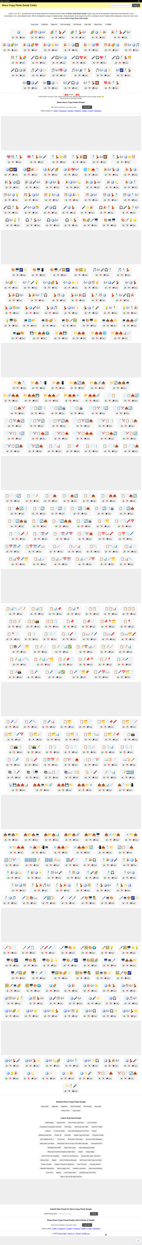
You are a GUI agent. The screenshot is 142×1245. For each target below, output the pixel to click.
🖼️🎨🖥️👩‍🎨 (83, 973)
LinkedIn (70, 111)
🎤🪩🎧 (51, 207)
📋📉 (93, 546)
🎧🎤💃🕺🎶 (129, 207)
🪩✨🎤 (86, 1073)
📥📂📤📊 (52, 834)
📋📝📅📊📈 (86, 646)
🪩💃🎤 (131, 1060)
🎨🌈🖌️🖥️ (90, 220)
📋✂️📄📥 (71, 759)
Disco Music (76, 1110)
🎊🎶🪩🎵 (132, 45)
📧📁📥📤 (16, 847)
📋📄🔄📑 (58, 508)
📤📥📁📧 (85, 785)
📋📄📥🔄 (129, 496)
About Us (71, 1233)
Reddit (84, 111)
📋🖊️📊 (49, 721)
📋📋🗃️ (33, 621)
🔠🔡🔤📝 (32, 860)
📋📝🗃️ (15, 672)
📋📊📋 (37, 608)
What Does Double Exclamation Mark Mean (61, 1152)
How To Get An (82, 1164)
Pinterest (78, 111)
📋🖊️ (34, 672)
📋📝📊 (126, 646)
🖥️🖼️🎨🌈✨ (61, 973)
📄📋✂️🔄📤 (59, 421)
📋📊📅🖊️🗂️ (18, 559)
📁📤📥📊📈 (121, 333)
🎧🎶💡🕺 (13, 220)
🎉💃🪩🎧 (12, 182)
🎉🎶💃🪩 (111, 169)
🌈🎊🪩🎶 (38, 32)
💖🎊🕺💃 (14, 157)
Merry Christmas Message (68, 1160)
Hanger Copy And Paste (81, 1135)
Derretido (68, 1135)
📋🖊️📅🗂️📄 (124, 672)
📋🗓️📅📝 (51, 759)
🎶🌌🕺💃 (123, 70)
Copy (22, 37)
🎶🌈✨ (11, 282)
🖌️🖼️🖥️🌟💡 (129, 947)
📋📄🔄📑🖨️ (104, 508)
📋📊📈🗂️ (107, 559)
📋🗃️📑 (16, 747)
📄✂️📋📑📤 (127, 421)
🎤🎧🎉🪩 (39, 57)
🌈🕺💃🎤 (58, 32)
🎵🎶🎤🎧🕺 (102, 270)
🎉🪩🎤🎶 (32, 182)
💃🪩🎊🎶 (12, 308)
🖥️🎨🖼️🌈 (90, 960)
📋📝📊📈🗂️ (43, 659)
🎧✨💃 (71, 220)
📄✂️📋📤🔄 (39, 433)
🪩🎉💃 (110, 985)
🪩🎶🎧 (90, 1011)
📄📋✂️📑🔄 (98, 408)
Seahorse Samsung (79, 1168)
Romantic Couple (97, 1135)
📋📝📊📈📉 (19, 659)
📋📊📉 (126, 559)
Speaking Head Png (45, 1135)
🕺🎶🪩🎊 (18, 885)
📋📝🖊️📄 (124, 659)
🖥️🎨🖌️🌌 (70, 960)
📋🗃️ (131, 734)
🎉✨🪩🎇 (71, 45)
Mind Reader (49, 1122)
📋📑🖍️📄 (69, 634)
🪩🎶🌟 (31, 1011)
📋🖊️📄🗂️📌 (79, 672)
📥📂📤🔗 (72, 834)
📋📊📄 (130, 546)
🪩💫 (30, 1073)
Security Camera (95, 1164)
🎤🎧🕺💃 (11, 207)
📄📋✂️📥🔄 (14, 421)
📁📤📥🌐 (98, 333)
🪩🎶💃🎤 (12, 1060)
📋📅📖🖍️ (105, 533)
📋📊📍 (74, 608)
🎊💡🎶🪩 (52, 195)
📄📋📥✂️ (17, 408)
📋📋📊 (111, 608)
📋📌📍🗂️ (108, 621)
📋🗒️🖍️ (31, 759)
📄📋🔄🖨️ (58, 408)
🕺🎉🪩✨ (34, 872)
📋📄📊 (54, 446)
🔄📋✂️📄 (12, 860)
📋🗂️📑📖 (91, 734)
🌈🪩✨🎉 (98, 32)
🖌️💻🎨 (108, 898)
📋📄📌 (73, 446)
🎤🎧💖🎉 (79, 57)
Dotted (80, 1152)
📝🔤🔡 (128, 772)
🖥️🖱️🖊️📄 (39, 973)
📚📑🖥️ (32, 772)
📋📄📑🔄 (13, 496)
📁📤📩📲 (39, 383)
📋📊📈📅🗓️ (61, 559)
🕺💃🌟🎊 (59, 157)
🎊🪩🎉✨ (72, 195)
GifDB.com (86, 1233)
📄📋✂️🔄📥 (83, 421)
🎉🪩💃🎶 (93, 182)
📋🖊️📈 (12, 721)
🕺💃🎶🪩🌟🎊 (123, 157)
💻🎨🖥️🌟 (89, 320)
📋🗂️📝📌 (112, 734)
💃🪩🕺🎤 (91, 308)
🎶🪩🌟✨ (71, 282)
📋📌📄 (88, 621)
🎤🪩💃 (69, 207)
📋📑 (31, 634)
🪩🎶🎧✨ (110, 1011)
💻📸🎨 (18, 333)
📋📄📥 (89, 496)
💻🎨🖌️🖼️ (69, 320)
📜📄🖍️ (91, 772)
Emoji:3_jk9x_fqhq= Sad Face (90, 1156)
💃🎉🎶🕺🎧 (38, 295)
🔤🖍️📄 (72, 860)
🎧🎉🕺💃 (107, 207)
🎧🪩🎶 (52, 220)
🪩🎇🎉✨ (30, 169)
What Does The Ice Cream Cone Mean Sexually (72, 1143)
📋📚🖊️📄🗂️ (19, 646)
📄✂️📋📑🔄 (14, 433)
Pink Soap (68, 1127)
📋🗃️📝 (34, 747)
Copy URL (87, 107)
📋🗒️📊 (108, 747)
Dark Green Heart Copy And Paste (91, 1160)
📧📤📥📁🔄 (83, 847)
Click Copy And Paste (81, 1127)
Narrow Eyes (44, 1160)
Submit (94, 1214)
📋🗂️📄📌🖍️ (107, 721)
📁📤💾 (61, 333)
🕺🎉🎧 (90, 860)
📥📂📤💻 (31, 834)
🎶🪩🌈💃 (51, 282)
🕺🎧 (110, 872)
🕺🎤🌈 (92, 872)
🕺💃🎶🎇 (99, 157)
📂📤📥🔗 (92, 395)
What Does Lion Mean (47, 1143)
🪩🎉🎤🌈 (51, 169)
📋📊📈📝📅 (85, 559)
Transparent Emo (96, 1143)
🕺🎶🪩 (129, 872)
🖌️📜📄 (10, 947)
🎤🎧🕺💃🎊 (121, 57)
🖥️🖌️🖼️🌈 (18, 973)
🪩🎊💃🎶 (36, 998)
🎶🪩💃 (131, 282)
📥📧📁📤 (112, 834)
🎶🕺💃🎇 (91, 83)
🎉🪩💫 (112, 182)
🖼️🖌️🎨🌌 (123, 973)
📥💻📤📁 (11, 834)
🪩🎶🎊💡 (71, 1011)
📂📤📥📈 (52, 395)
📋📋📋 (129, 608)
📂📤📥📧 (72, 395)
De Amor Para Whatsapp (94, 1139)
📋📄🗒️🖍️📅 (124, 521)
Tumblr (90, 111)
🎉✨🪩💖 (91, 45)
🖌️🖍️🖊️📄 (48, 947)
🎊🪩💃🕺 (110, 195)
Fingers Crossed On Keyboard (64, 1164)
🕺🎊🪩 (74, 872)
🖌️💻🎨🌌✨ (129, 898)
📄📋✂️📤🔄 (122, 408)
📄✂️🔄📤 (35, 446)
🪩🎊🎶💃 (129, 985)
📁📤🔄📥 (77, 383)
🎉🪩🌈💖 (30, 45)
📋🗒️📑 (126, 747)
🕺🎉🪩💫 (14, 872)
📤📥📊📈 (105, 785)
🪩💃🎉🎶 (111, 1060)
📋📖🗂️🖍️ (128, 634)
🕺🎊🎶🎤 (54, 872)
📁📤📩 (19, 383)
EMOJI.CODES (5, 1)
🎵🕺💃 (124, 270)
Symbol (78, 1233)
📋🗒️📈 (89, 747)
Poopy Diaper (90, 1152)
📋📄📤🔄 (70, 496)
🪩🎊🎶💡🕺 (14, 998)
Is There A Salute (59, 1131)
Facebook (62, 111)
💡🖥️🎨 (11, 320)
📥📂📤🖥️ (92, 834)
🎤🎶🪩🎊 (31, 207)
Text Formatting (65, 24)
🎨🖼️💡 (81, 270)
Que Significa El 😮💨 (47, 1139)
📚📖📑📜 (72, 772)
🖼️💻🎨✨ (103, 973)
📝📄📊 (110, 772)
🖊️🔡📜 (49, 898)
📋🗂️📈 (35, 734)
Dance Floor (98, 24)
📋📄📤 (51, 496)
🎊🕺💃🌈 (18, 57)
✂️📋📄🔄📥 (127, 1073)
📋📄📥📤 (109, 496)
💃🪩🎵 (52, 308)
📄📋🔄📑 (38, 408)
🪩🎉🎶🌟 (90, 985)
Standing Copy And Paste (87, 1172)
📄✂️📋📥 (61, 433)
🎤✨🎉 (87, 207)
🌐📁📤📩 (91, 169)
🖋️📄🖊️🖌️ (68, 898)
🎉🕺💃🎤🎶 (120, 32)
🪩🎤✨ (94, 998)
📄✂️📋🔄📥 (13, 446)
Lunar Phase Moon (70, 1172)
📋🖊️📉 (30, 721)
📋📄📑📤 (111, 446)
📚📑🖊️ (14, 772)
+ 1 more (108, 24)
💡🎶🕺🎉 (130, 308)
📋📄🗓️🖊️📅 (63, 533)
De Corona (61, 1139)
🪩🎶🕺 (72, 1060)
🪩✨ (49, 1073)
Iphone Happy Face (63, 1168)
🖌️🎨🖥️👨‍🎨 (88, 898)
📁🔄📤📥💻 (120, 383)
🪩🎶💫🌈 (52, 1060)
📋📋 (92, 608)
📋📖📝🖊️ (89, 634)
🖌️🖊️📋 (29, 947)
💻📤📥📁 (110, 320)
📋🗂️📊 (54, 734)
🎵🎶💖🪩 (59, 70)
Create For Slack (97, 1127)
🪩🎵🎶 (131, 998)
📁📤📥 (79, 333)
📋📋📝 (15, 621)
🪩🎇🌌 (11, 169)
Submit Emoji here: (50, 1214)
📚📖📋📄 (52, 772)
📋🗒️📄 (71, 747)
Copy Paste (34, 24)
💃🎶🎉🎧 (78, 295)
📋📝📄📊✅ (62, 646)
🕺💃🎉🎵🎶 (41, 885)
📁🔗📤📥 (11, 395)
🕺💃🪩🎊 (83, 885)
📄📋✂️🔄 (37, 421)
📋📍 (127, 621)
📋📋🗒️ (52, 621)
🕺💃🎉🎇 (79, 157)
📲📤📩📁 (105, 847)
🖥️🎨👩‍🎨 (30, 960)
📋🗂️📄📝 (129, 721)
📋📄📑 (91, 446)
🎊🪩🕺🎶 (131, 195)
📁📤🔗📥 (97, 383)
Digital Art (54, 24)
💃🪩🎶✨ (71, 308)
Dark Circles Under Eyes (76, 1122)
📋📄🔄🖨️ (84, 521)
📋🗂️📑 (72, 734)
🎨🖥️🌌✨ (19, 270)
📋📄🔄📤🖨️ (17, 521)
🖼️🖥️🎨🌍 (33, 985)
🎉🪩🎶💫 (73, 182)
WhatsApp (97, 111)
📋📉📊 (112, 546)
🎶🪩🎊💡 (91, 282)
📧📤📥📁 (61, 847)
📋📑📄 (50, 634)
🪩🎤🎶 (76, 998)
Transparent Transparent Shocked (50, 1127)
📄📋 (111, 395)
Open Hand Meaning (95, 1168)
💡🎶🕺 (110, 308)
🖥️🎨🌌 (12, 960)
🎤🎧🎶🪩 (59, 57)
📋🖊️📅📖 (101, 672)
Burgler (54, 1160)
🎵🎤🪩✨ (39, 70)
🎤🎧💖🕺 (99, 57)
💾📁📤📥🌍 (40, 333)
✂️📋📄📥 (105, 1073)
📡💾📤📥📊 (18, 785)
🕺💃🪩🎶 (103, 885)
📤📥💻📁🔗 (43, 785)
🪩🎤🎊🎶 (56, 998)
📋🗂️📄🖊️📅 (14, 734)
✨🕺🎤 (71, 1086)
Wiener (94, 1131)
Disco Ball (88, 24)
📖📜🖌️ (129, 759)
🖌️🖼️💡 (108, 947)
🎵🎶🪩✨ (103, 70)
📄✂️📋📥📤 (83, 433)
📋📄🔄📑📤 (80, 508)
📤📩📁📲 (125, 785)
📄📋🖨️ (77, 408)
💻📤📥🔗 (130, 320)
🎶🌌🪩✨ (51, 83)
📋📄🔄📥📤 (62, 521)
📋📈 (56, 546)
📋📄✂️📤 (85, 533)
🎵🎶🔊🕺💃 (81, 70)
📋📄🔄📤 (126, 508)
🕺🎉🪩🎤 (110, 860)
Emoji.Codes (62, 1233)
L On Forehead (92, 1122)
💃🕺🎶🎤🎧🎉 (122, 295)
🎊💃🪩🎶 (31, 195)
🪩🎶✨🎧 (91, 1060)
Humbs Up (58, 1135)
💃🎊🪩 (59, 295)
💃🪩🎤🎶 (32, 308)
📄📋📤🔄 (131, 395)
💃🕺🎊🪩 (98, 295)
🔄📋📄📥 (125, 847)
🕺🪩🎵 (10, 898)
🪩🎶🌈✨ (12, 1011)
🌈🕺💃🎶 (78, 32)
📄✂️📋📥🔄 (107, 433)
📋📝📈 (107, 646)
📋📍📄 (13, 634)
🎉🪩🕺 (131, 182)
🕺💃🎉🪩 (63, 885)
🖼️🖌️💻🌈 (13, 985)
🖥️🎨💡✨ (50, 960)
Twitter (55, 111)
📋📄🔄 (39, 508)
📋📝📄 (40, 646)
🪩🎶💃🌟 (130, 1011)
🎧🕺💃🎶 (33, 220)
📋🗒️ (53, 747)
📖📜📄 (110, 759)
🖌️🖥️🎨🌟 (68, 947)
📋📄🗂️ (103, 521)
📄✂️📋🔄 (129, 433)
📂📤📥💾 (31, 395)
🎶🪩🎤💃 (111, 282)
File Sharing (77, 24)
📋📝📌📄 (66, 659)
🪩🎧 (112, 998)
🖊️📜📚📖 (29, 898)
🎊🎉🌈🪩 (111, 45)
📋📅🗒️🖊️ (125, 533)
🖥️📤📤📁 (129, 960)
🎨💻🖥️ (110, 220)
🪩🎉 (71, 985)
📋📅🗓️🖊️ (13, 546)
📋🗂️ (67, 721)
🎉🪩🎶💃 (52, 182)
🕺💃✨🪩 (123, 885)
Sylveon (47, 1131)
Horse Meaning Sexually (86, 1147)
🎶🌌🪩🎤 (30, 83)
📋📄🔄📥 (40, 521)
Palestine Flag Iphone (47, 1168)
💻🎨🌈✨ (49, 320)
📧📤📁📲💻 (39, 847)
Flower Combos (46, 1164)
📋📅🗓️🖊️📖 (35, 546)
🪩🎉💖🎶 (71, 169)
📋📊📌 (55, 608)
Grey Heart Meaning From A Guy (78, 1131)
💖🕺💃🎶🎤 (37, 157)
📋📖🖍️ (109, 634)
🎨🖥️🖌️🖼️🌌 (60, 270)
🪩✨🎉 (67, 1073)
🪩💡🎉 (12, 1073)
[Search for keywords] (120, 5)
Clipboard (45, 24)
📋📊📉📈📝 (16, 608)
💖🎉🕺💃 (111, 83)
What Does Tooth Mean (75, 1139)
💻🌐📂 (30, 320)
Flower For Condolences (70, 1156)
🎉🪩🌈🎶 (10, 45)
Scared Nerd (61, 1122)
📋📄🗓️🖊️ (41, 533)
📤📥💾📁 (65, 785)
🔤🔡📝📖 (52, 860)
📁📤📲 (58, 383)
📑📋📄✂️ (91, 759)
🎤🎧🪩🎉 (18, 70)
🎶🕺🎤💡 (30, 282)
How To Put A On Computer (50, 1156)
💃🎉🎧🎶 (15, 295)
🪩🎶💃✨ (32, 1060)
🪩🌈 (53, 985)
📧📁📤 (132, 834)
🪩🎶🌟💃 (51, 1011)
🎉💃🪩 (131, 169)
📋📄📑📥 (131, 446)
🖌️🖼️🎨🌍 (88, 947)
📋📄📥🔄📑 (17, 508)
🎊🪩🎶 (91, 195)
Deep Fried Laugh (70, 1147)
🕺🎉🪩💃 (130, 860)
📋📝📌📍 (86, 659)
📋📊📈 (40, 559)
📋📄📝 (32, 496)
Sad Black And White (54, 1147)
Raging (58, 1172)
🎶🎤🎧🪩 (71, 83)
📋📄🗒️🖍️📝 (18, 533)
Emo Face (49, 1172)
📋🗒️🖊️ (13, 759)
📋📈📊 (75, 546)
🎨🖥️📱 (38, 270)
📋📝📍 (105, 659)
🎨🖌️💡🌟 (129, 220)
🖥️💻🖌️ (110, 960)
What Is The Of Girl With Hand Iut (71, 1176)
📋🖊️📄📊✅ (55, 672)
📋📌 (70, 621)
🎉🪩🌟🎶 (51, 45)
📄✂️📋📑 (105, 421)
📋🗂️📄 (86, 721)
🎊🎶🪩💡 (11, 195)
